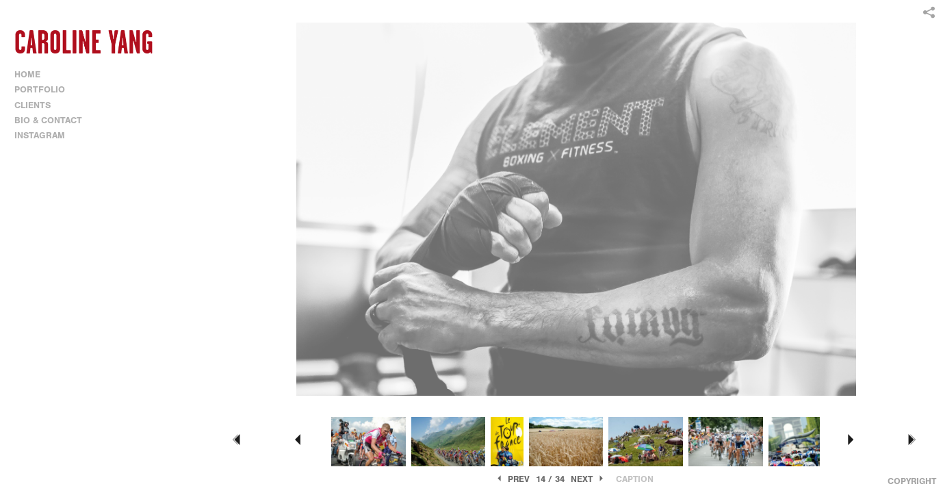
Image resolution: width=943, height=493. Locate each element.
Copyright (912, 481)
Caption (635, 479)
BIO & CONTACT (48, 120)
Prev (512, 479)
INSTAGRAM (39, 135)
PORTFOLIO (45, 89)
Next (588, 479)
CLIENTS (32, 105)
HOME (27, 74)
